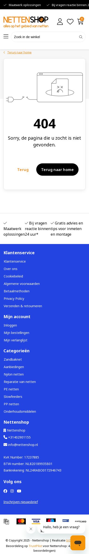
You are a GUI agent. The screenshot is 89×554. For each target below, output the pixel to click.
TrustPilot (35, 546)
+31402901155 (17, 437)
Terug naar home (57, 169)
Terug (23, 169)
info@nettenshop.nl (20, 444)
